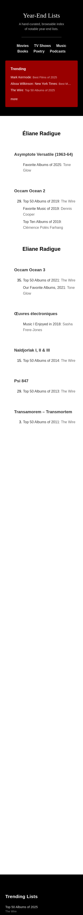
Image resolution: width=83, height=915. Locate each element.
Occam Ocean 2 (29, 190)
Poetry (38, 51)
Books (22, 51)
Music (61, 46)
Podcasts (58, 51)
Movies (23, 46)
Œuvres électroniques (35, 313)
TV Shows (42, 46)
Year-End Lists (41, 15)
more (14, 99)
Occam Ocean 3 (29, 269)
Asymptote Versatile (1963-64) (43, 154)
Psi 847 (21, 381)
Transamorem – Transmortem (43, 411)
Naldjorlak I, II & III (32, 350)
